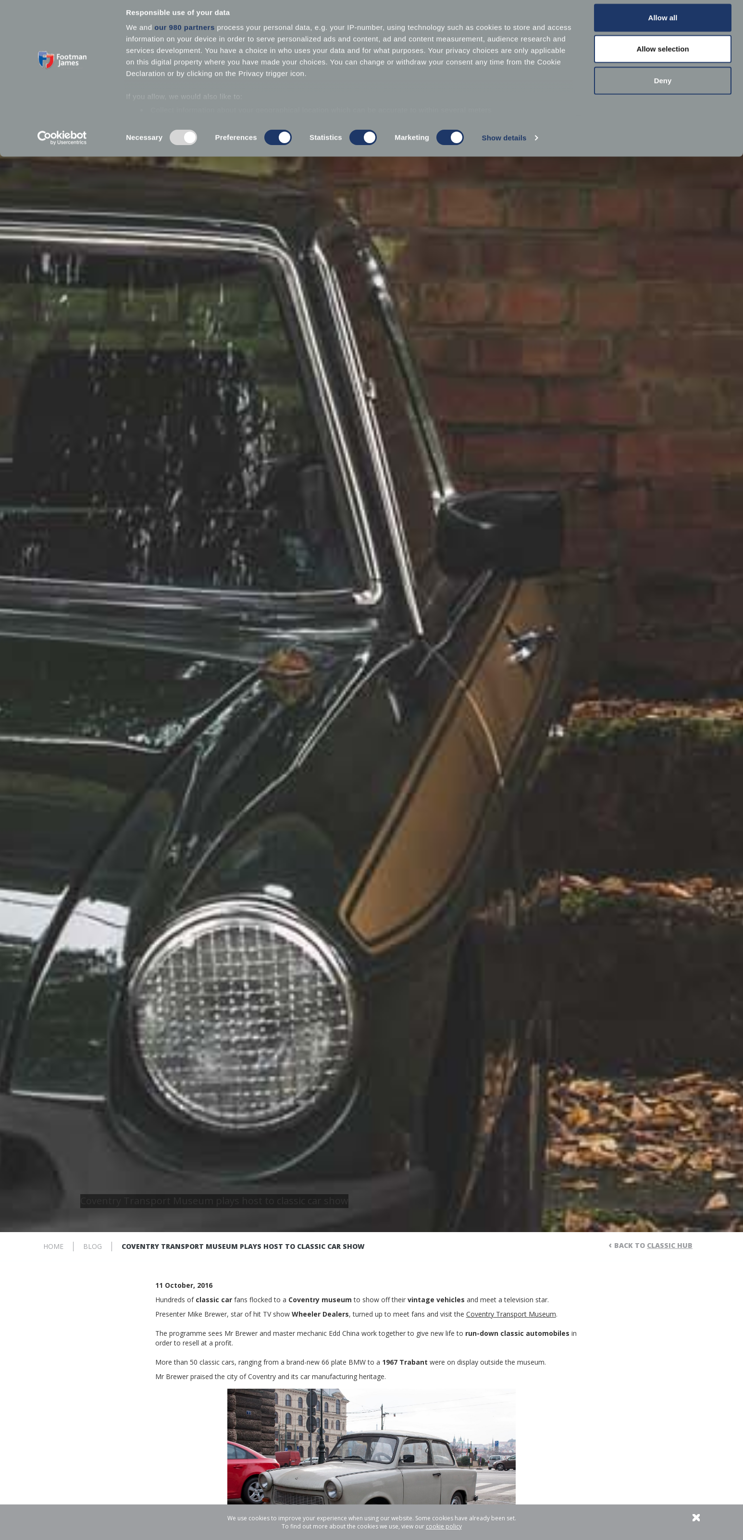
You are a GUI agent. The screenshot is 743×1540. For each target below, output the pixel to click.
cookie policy (444, 1526)
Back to (653, 1245)
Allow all (663, 25)
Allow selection (662, 57)
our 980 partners (184, 35)
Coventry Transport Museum (511, 1314)
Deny (663, 88)
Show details (504, 146)
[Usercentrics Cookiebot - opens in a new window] (62, 146)
